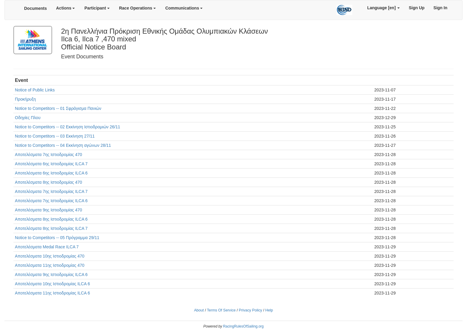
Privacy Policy (250, 310)
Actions (65, 8)
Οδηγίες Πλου (28, 117)
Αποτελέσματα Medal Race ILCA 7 (47, 246)
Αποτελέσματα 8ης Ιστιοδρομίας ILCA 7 (51, 228)
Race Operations (137, 8)
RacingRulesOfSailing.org (243, 326)
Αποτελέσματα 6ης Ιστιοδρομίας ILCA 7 (51, 163)
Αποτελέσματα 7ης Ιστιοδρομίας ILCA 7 (51, 191)
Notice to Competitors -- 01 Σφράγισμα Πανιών (58, 108)
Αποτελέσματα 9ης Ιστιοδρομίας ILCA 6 (51, 274)
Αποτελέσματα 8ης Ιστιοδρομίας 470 (48, 182)
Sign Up (416, 7)
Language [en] (383, 7)
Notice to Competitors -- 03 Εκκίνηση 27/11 (55, 136)
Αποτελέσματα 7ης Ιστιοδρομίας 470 (48, 154)
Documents (35, 8)
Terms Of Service (221, 310)
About (199, 310)
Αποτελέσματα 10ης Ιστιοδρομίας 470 (49, 256)
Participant (96, 8)
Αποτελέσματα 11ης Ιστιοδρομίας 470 (49, 265)
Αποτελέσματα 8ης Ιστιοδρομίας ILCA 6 (51, 219)
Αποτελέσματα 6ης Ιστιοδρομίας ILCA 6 (51, 173)
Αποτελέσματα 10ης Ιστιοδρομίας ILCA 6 (52, 283)
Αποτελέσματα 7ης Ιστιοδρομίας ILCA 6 (51, 200)
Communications (184, 8)
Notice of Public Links (35, 90)
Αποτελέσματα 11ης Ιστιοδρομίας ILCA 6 (52, 293)
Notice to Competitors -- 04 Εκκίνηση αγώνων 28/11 (63, 145)
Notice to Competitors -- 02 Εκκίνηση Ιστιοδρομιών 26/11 (67, 126)
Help (269, 310)
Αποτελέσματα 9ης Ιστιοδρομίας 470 (48, 210)
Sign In (440, 7)
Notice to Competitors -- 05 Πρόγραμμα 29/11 (57, 237)
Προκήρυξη (25, 99)
